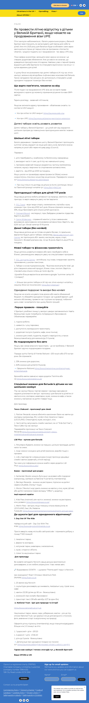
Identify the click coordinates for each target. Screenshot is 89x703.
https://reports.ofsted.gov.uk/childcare (33, 180)
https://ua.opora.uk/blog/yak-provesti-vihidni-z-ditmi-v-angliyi (43, 644)
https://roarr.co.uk (29, 578)
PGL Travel (20, 205)
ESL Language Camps (25, 260)
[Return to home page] (12, 5)
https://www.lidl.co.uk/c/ (28, 466)
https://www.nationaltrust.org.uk (27, 608)
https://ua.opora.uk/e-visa (53, 113)
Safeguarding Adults (12, 695)
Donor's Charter (27, 690)
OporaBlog (43, 11)
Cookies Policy (19, 693)
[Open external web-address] (72, 5)
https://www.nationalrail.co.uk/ (29, 379)
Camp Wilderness (23, 219)
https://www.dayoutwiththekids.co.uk (34, 526)
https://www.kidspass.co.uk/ (37, 502)
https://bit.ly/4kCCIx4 (52, 187)
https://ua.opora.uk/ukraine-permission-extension (49, 118)
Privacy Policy (33, 693)
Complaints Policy (11, 690)
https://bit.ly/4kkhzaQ (50, 285)
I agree (57, 696)
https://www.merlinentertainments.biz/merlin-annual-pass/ (48, 511)
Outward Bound (23, 213)
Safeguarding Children (32, 695)
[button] (60, 5)
